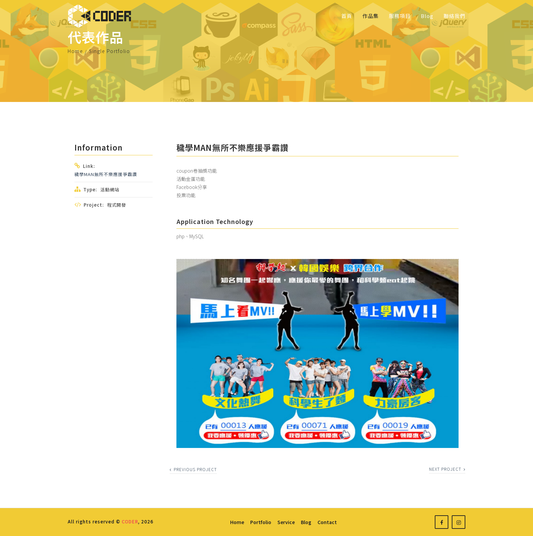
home (237, 522)
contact (327, 522)
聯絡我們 (454, 15)
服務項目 (400, 15)
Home (75, 51)
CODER (130, 521)
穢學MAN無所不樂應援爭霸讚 (105, 174)
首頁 (346, 15)
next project (447, 469)
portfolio (260, 522)
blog (306, 522)
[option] (317, 353)
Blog (427, 15)
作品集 (370, 15)
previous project (193, 469)
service (286, 522)
